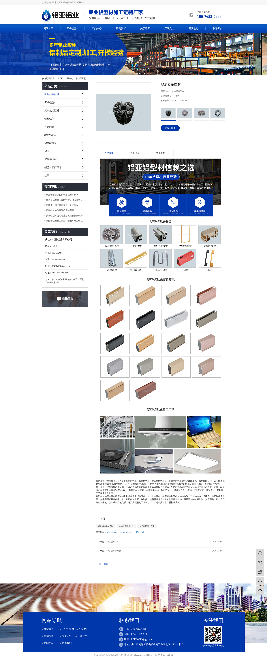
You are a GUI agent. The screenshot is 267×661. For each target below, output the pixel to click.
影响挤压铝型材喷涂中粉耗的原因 (62, 205)
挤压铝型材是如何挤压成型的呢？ (62, 195)
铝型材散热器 (114, 550)
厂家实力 (169, 28)
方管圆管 (49, 126)
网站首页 (48, 28)
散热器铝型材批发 (126, 526)
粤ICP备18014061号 (164, 655)
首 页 (60, 78)
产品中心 (97, 28)
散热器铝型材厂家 (147, 526)
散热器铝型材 (82, 78)
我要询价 (170, 128)
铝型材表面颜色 (53, 167)
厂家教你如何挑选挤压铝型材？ (61, 210)
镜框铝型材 (50, 118)
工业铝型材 (72, 28)
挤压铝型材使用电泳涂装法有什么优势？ (65, 215)
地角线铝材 (50, 135)
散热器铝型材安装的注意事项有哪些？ (64, 200)
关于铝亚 (145, 28)
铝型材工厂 (113, 541)
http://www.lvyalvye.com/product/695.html (125, 532)
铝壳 (46, 151)
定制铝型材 (50, 159)
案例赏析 (121, 28)
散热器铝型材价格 (105, 526)
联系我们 (218, 28)
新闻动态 (193, 28)
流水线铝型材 (51, 110)
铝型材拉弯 (50, 143)
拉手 (46, 175)
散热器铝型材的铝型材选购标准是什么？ (65, 221)
